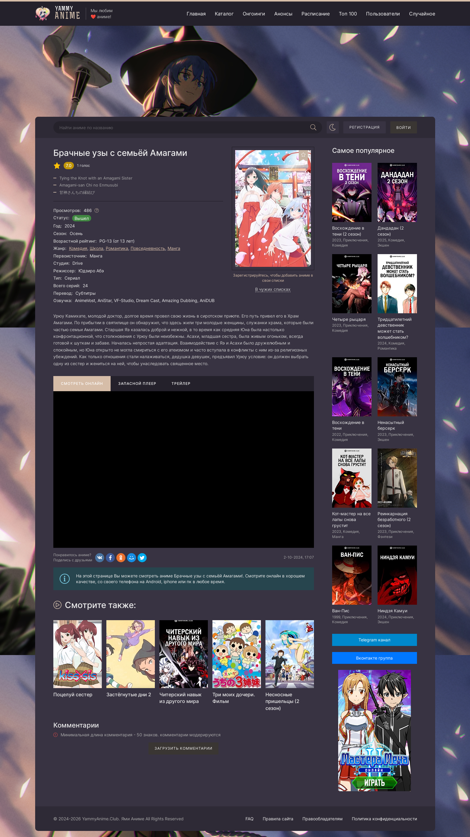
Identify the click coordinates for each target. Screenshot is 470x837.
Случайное (422, 14)
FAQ (249, 818)
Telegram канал (374, 639)
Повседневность (148, 248)
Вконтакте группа (374, 658)
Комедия (78, 248)
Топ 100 (348, 14)
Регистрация (364, 127)
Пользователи (383, 14)
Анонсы (283, 14)
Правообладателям (322, 818)
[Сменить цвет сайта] (333, 127)
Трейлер (181, 383)
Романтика (117, 248)
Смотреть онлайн (82, 383)
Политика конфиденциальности (384, 818)
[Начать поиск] (313, 127)
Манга (174, 248)
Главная (196, 14)
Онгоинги (254, 14)
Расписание (316, 14)
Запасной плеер (137, 383)
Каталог (224, 14)
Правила (278, 818)
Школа (96, 248)
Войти (403, 127)
